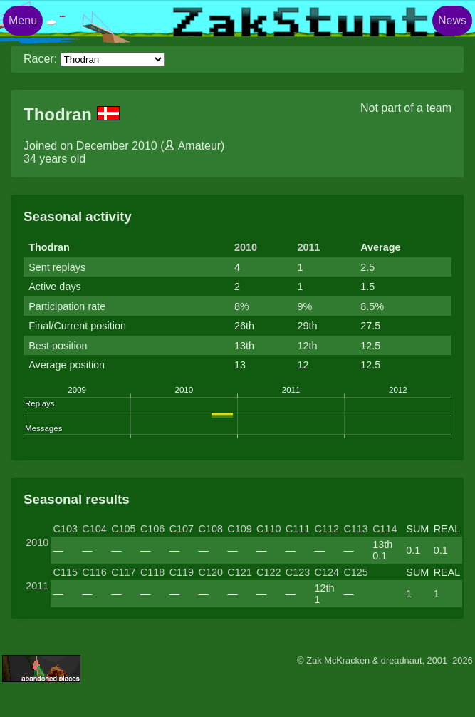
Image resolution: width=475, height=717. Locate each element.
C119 (181, 572)
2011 (309, 247)
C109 (239, 529)
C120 (210, 572)
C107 (181, 529)
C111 (298, 529)
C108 (210, 529)
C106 (152, 529)
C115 (65, 572)
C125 (355, 572)
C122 (268, 572)
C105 (123, 529)
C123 (298, 572)
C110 (268, 529)
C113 (355, 529)
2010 (245, 247)
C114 (384, 529)
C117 (123, 572)
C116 (94, 572)
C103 (65, 529)
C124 (327, 572)
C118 (152, 572)
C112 (327, 529)
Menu (23, 20)
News (452, 20)
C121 (239, 572)
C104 (94, 529)
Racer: (40, 59)
